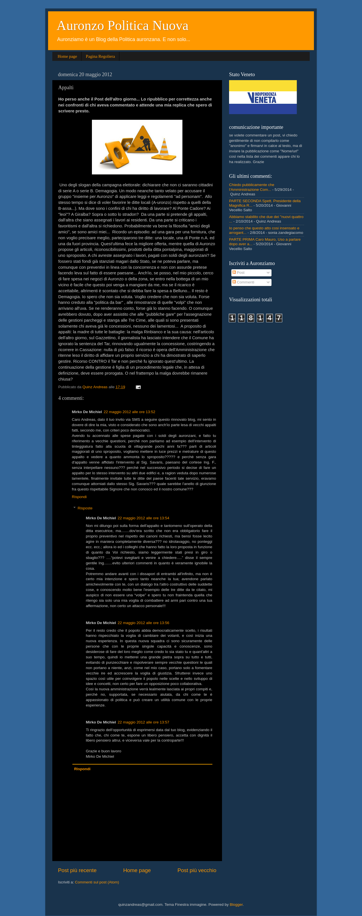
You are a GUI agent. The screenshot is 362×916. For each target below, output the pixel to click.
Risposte (85, 508)
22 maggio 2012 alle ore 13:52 (129, 412)
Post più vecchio (196, 870)
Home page (67, 56)
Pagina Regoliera (100, 56)
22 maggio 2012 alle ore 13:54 (143, 518)
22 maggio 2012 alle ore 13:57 (143, 722)
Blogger (236, 904)
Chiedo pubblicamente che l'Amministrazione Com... (251, 187)
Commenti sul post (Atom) (97, 882)
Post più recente (77, 870)
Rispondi (79, 497)
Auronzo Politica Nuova (123, 25)
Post (238, 272)
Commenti (243, 282)
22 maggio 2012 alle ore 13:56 (143, 623)
